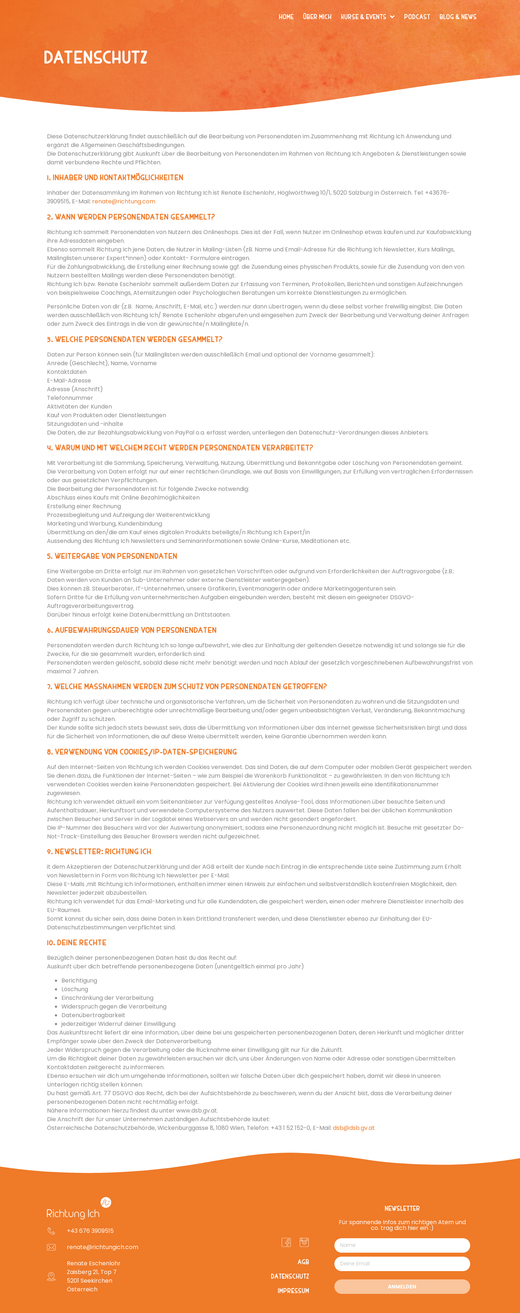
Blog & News (458, 17)
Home (286, 17)
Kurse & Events (368, 17)
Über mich (317, 17)
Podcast (417, 17)
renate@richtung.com (123, 201)
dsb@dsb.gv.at (354, 1128)
